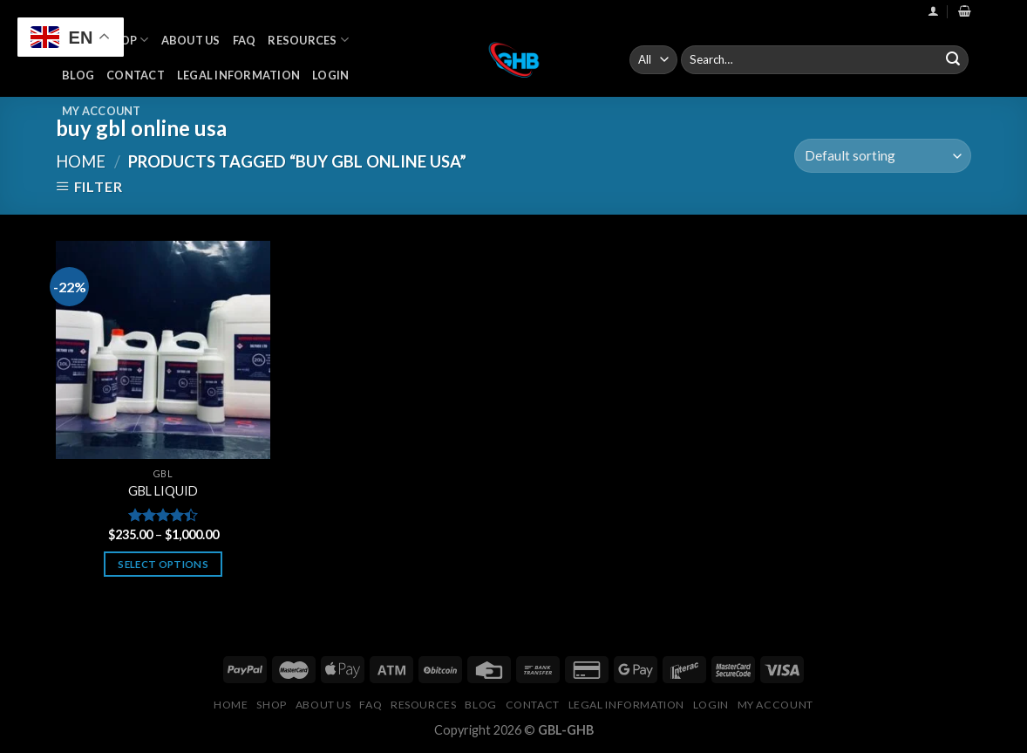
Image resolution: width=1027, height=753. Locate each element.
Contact (135, 75)
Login (330, 75)
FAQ (244, 40)
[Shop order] (882, 156)
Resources (308, 39)
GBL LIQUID (163, 490)
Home (80, 161)
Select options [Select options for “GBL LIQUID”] (163, 564)
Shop (126, 39)
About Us (191, 40)
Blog (78, 75)
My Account (101, 111)
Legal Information (238, 75)
